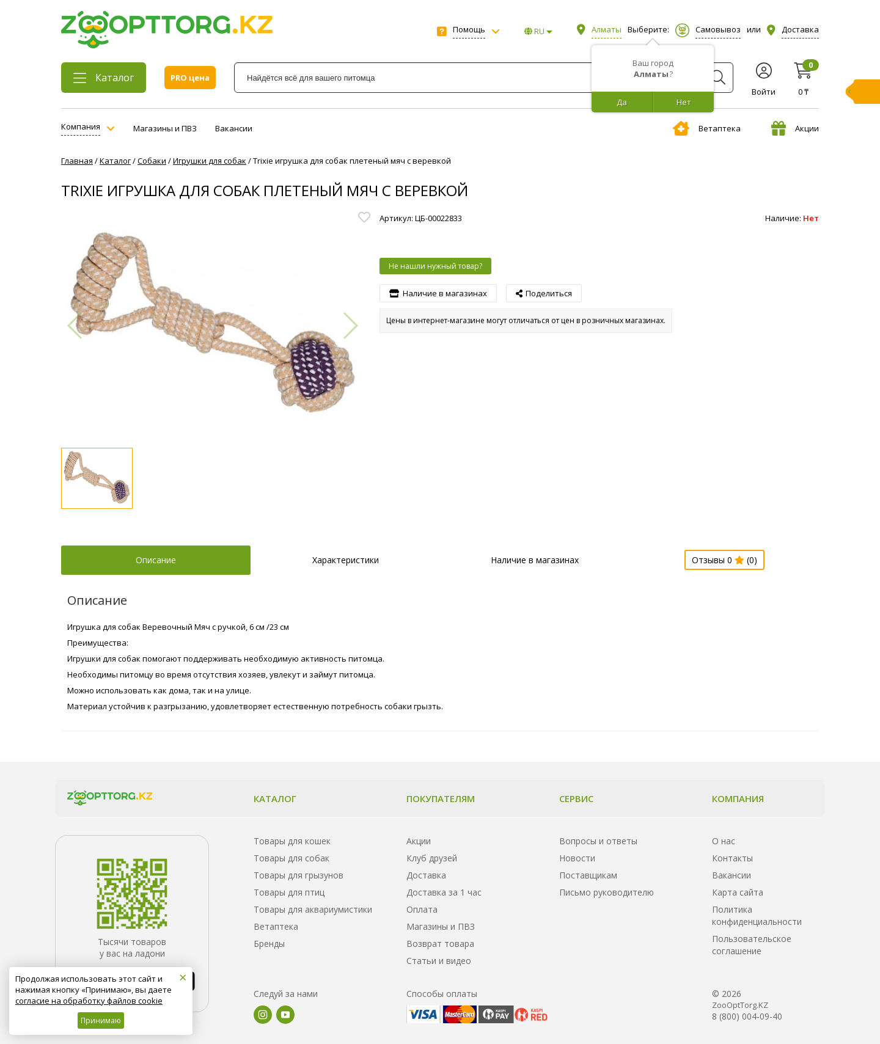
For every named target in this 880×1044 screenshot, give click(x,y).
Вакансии (233, 128)
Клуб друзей (431, 858)
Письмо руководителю (606, 892)
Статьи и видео (438, 960)
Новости (577, 858)
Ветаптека (707, 128)
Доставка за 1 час (444, 892)
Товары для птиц (289, 892)
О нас (723, 841)
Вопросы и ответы (598, 841)
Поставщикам (588, 875)
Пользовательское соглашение (751, 945)
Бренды (269, 943)
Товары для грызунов (298, 875)
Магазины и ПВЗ (165, 128)
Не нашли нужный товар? (435, 266)
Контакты (732, 858)
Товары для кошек (292, 841)
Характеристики (345, 560)
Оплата (422, 909)
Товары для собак (291, 858)
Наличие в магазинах (535, 560)
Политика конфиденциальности (757, 915)
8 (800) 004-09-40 (747, 1016)
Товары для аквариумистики (313, 909)
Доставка (426, 875)
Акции (795, 128)
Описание (156, 560)
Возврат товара (440, 943)
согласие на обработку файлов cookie (89, 1000)
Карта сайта (737, 892)
